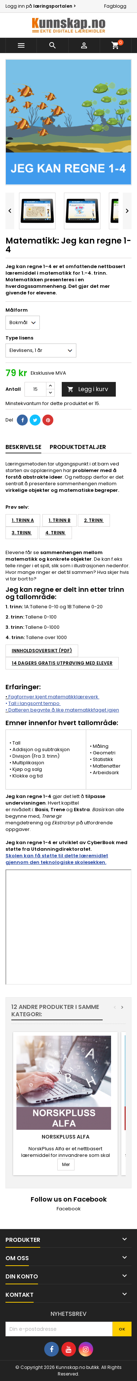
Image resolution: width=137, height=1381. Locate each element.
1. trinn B (60, 520)
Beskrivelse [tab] (23, 447)
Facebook (69, 1208)
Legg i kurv (87, 389)
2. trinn (94, 520)
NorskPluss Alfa (66, 1136)
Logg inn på (40, 6)
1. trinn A (23, 520)
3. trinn (22, 533)
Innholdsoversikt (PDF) (42, 650)
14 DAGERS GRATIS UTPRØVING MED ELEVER (62, 663)
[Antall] (35, 389)
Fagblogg (115, 6)
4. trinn (55, 533)
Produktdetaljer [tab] (78, 447)
